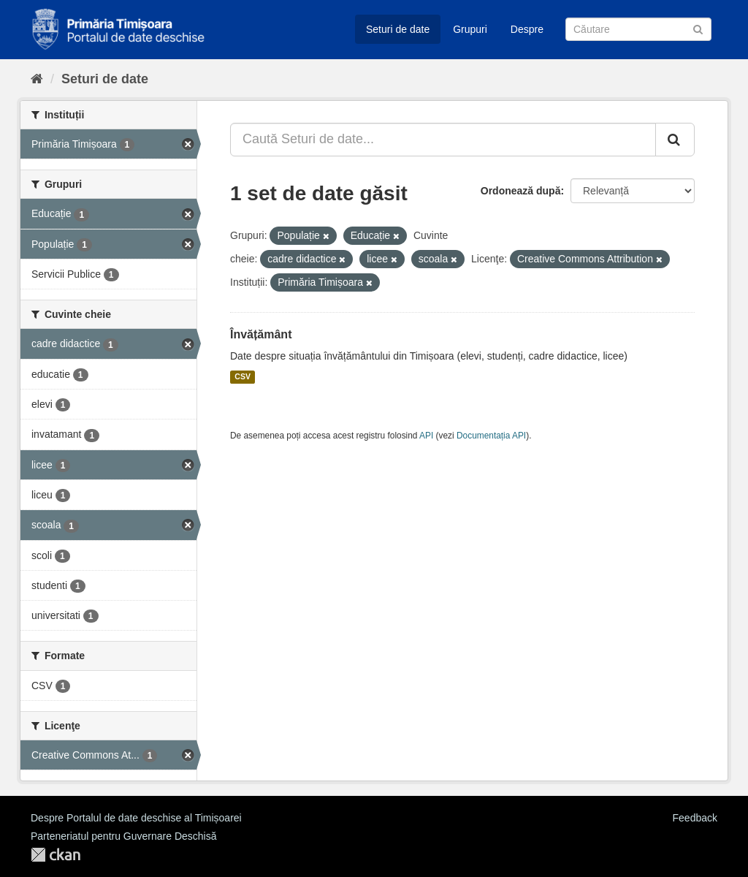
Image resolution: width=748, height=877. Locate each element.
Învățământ (260, 334)
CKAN (55, 854)
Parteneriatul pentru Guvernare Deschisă (123, 836)
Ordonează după (521, 191)
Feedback (695, 818)
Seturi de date (398, 29)
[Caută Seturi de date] (638, 29)
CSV (242, 377)
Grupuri (470, 29)
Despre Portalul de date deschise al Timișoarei (136, 818)
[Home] (37, 79)
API (426, 435)
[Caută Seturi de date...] (443, 139)
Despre (527, 29)
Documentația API (491, 435)
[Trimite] (698, 28)
